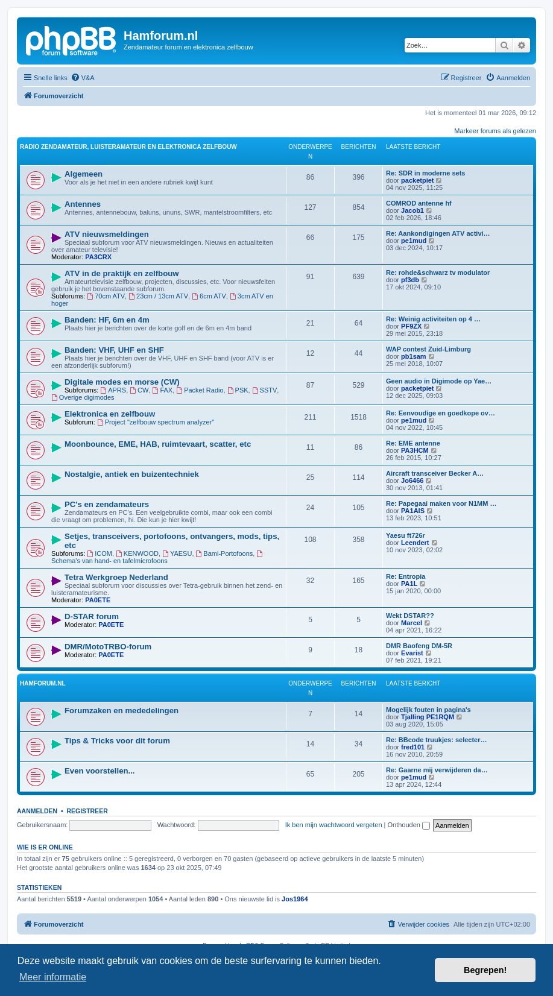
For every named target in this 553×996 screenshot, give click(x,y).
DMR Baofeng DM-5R (419, 645)
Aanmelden (37, 811)
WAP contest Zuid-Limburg (428, 349)
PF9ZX (411, 326)
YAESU (177, 553)
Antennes (83, 204)
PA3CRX (98, 256)
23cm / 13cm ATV (158, 296)
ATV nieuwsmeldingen (107, 234)
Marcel (411, 622)
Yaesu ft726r (405, 535)
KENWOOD (137, 553)
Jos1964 (295, 899)
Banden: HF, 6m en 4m (107, 319)
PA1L (409, 583)
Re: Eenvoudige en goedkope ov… (440, 413)
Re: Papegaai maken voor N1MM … (441, 503)
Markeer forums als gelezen (495, 130)
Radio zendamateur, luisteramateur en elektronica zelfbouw (128, 146)
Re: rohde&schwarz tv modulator (438, 272)
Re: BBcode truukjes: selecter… (436, 739)
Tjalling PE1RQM (427, 716)
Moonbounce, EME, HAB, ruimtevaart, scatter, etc (158, 444)
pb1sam (413, 356)
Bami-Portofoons (224, 553)
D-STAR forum (92, 616)
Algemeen (84, 173)
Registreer (86, 811)
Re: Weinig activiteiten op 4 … (433, 319)
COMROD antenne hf (419, 203)
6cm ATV (209, 296)
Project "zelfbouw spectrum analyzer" (155, 422)
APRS (113, 390)
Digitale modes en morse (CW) (122, 381)
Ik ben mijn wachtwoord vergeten (333, 824)
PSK (237, 390)
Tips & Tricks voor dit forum (117, 740)
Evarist (412, 653)
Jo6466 (412, 480)
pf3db (410, 279)
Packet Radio (199, 390)
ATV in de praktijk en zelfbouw (122, 273)
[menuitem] (83, 78)
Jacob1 (412, 210)
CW (139, 390)
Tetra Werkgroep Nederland (116, 577)
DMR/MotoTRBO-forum (108, 646)
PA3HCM (415, 450)
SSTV (264, 390)
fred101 (413, 747)
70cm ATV (106, 296)
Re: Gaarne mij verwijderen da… (437, 770)
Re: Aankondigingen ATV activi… (438, 233)
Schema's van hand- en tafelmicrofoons (157, 557)
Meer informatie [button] (52, 977)
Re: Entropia (405, 576)
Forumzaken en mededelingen (122, 710)
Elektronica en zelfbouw (110, 413)
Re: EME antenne (413, 443)
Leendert (415, 542)
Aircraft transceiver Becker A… (435, 473)
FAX (163, 390)
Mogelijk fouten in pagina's (428, 709)
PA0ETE (97, 600)
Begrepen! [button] (485, 970)
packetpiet (417, 180)
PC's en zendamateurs (107, 504)
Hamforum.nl (43, 683)
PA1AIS (413, 510)
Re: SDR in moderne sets (425, 173)
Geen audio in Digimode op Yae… (438, 381)
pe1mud (413, 240)
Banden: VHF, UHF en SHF (114, 350)
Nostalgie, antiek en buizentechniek (132, 474)
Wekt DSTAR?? (410, 615)
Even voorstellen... (100, 770)
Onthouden (409, 824)
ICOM (99, 553)
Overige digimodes (83, 397)
